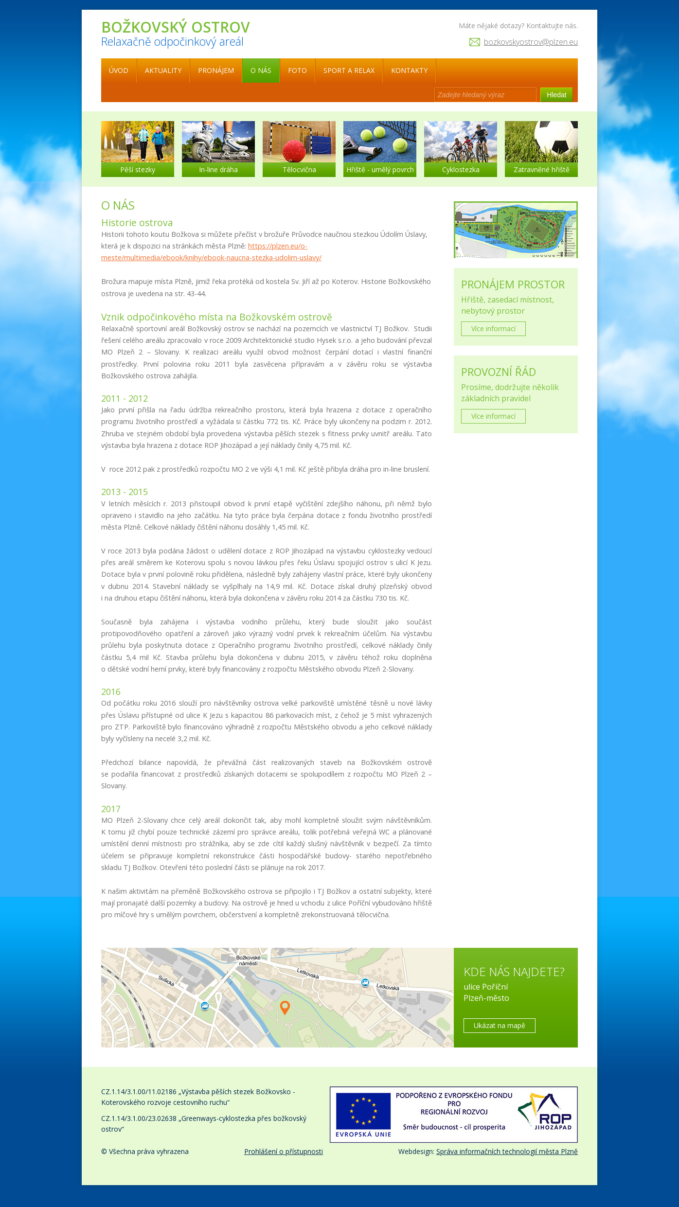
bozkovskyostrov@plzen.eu (531, 41)
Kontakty (409, 70)
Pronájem (216, 70)
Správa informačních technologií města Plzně (507, 1151)
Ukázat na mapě (499, 1025)
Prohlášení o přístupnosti (283, 1151)
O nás (260, 70)
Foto (297, 70)
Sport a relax (349, 70)
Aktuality (163, 70)
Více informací (493, 328)
